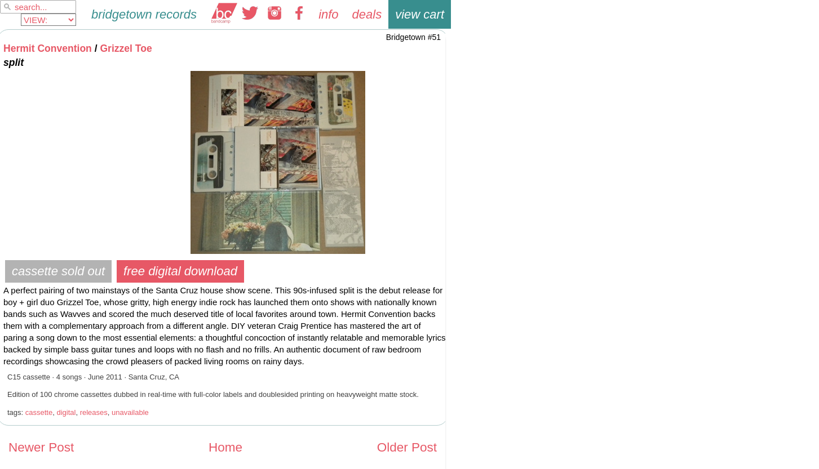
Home (225, 447)
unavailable (130, 412)
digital (66, 412)
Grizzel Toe (126, 48)
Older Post (407, 447)
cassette (38, 412)
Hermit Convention (47, 48)
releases (94, 412)
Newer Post (41, 447)
